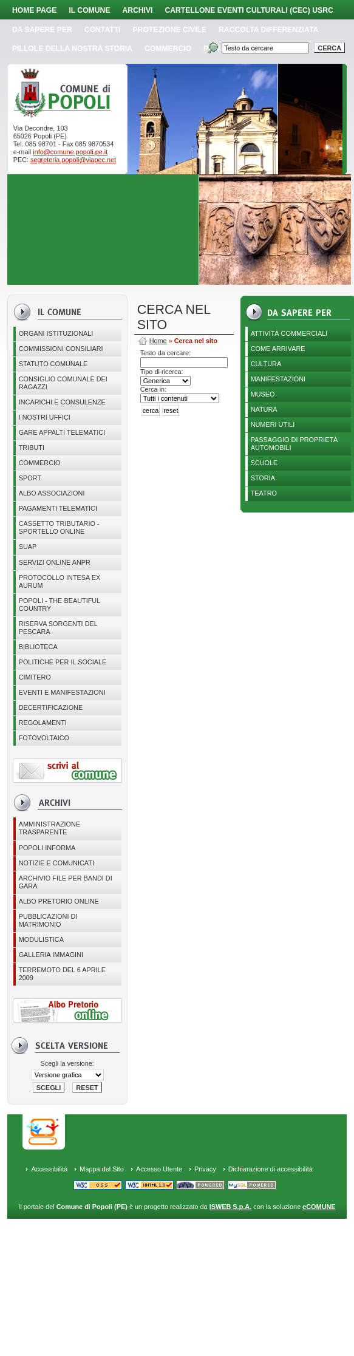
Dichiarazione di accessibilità (270, 1169)
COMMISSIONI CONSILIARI (61, 348)
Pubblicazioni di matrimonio (48, 920)
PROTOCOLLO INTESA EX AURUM (60, 581)
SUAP (28, 546)
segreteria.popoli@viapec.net (73, 159)
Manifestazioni (278, 379)
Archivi (137, 10)
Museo (263, 394)
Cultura (266, 363)
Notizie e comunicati (56, 863)
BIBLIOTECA (38, 646)
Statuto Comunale (53, 363)
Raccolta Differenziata (268, 30)
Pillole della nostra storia (72, 48)
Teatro (264, 493)
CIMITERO (35, 677)
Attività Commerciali (289, 333)
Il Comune (89, 10)
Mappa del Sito (102, 1169)
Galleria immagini (51, 954)
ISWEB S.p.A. (230, 1206)
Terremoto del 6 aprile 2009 (62, 973)
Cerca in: (153, 389)
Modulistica (41, 939)
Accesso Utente (159, 1169)
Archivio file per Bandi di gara (65, 882)
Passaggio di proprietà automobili (294, 443)
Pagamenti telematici (58, 508)
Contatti (102, 30)
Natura (264, 409)
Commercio (168, 48)
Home (158, 340)
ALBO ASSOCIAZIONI (52, 493)
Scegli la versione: (67, 1063)
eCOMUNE (318, 1206)
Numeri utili (273, 424)
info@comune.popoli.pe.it (70, 151)
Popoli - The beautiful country (60, 604)
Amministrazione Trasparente (50, 828)
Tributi (31, 447)
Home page (34, 10)
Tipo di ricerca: (161, 371)
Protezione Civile (170, 30)
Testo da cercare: (165, 352)
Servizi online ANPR (54, 562)
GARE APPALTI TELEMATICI (62, 432)
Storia (263, 478)
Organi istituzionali (56, 333)
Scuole (264, 462)
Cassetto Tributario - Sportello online (59, 527)
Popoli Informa (47, 847)
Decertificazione (51, 707)
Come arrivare (278, 348)
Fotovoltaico (44, 737)
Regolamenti (43, 722)
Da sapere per (42, 30)
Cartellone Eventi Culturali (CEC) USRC (249, 10)
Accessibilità (49, 1169)
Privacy (205, 1169)
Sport (30, 478)
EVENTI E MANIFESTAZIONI (62, 692)
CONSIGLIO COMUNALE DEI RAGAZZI (63, 382)
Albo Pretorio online (59, 901)
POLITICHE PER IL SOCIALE (63, 662)
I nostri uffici (44, 417)
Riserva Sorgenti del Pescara (58, 627)
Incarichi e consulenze (62, 402)
